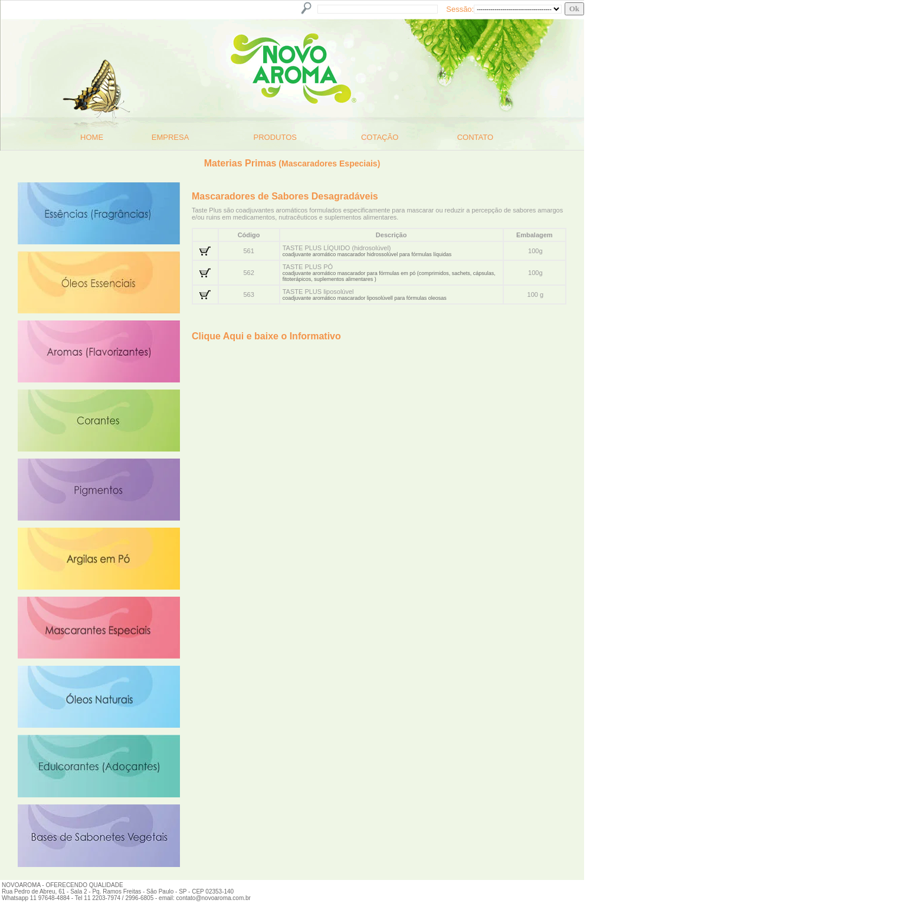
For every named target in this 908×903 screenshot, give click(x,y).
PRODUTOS (275, 137)
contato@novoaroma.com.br (213, 898)
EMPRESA (170, 137)
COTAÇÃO (379, 137)
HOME (91, 137)
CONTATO (475, 137)
